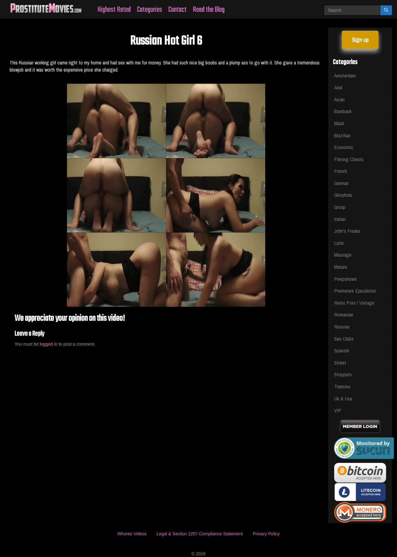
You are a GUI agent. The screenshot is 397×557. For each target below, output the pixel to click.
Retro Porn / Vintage (354, 302)
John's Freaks (347, 230)
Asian (339, 99)
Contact (177, 9)
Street (340, 362)
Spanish (341, 350)
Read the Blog (209, 9)
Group (340, 206)
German (341, 183)
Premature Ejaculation (355, 290)
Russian (342, 326)
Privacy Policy (266, 533)
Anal (338, 87)
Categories (149, 9)
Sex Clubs (344, 338)
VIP (337, 410)
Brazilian (342, 135)
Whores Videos (132, 533)
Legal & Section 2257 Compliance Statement (200, 533)
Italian (340, 219)
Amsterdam (345, 75)
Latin (339, 242)
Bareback (343, 111)
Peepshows (345, 278)
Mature (340, 266)
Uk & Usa (343, 398)
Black (339, 123)
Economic (343, 147)
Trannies (342, 386)
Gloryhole (343, 194)
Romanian (343, 314)
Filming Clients (349, 159)
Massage (342, 254)
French (340, 171)
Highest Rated (114, 9)
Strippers (343, 374)
